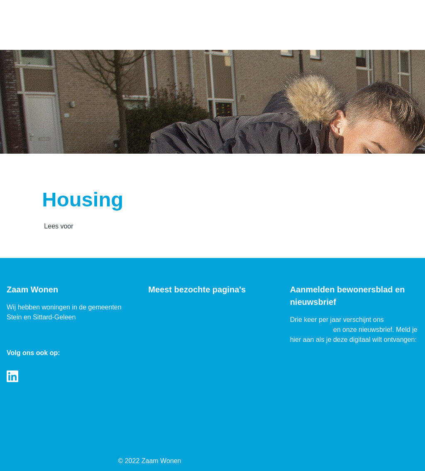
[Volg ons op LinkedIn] (12, 377)
